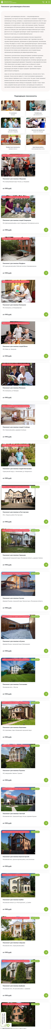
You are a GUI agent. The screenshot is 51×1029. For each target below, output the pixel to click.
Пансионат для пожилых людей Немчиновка (17, 468)
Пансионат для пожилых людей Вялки (15, 346)
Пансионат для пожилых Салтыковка (15, 684)
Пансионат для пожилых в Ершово (14, 943)
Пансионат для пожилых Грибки (13, 899)
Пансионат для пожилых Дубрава (14, 986)
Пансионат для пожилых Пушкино (14, 770)
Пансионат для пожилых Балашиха (14, 305)
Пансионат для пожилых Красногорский (16, 856)
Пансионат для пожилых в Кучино (14, 641)
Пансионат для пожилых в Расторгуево (16, 512)
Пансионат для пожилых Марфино (14, 263)
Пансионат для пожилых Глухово (13, 598)
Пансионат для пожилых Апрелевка (14, 727)
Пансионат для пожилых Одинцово (14, 555)
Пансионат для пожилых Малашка (14, 388)
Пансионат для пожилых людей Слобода (16, 427)
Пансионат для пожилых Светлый (14, 813)
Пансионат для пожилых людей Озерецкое (17, 220)
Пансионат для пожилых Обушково (14, 179)
